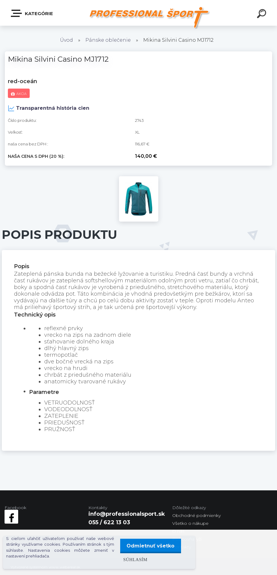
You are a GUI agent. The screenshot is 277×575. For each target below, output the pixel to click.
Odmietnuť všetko (149, 546)
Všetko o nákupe (190, 523)
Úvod (66, 40)
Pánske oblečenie (108, 40)
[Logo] (150, 17)
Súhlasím (133, 559)
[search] (262, 14)
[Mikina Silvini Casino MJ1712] (138, 179)
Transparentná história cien (48, 108)
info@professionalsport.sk (126, 514)
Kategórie (32, 13)
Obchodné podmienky (196, 515)
